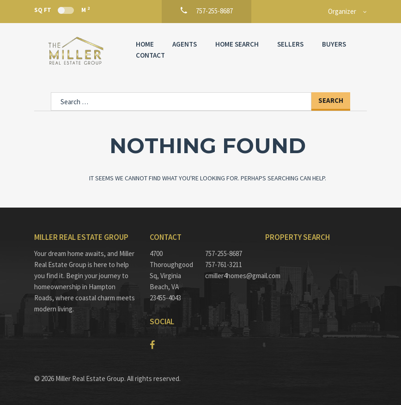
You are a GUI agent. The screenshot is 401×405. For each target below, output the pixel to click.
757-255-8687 (223, 253)
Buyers (334, 44)
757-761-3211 (223, 264)
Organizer (342, 11)
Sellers (290, 44)
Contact (150, 55)
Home (145, 44)
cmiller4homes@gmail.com (228, 275)
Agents (184, 44)
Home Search (237, 44)
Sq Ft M (62, 10)
